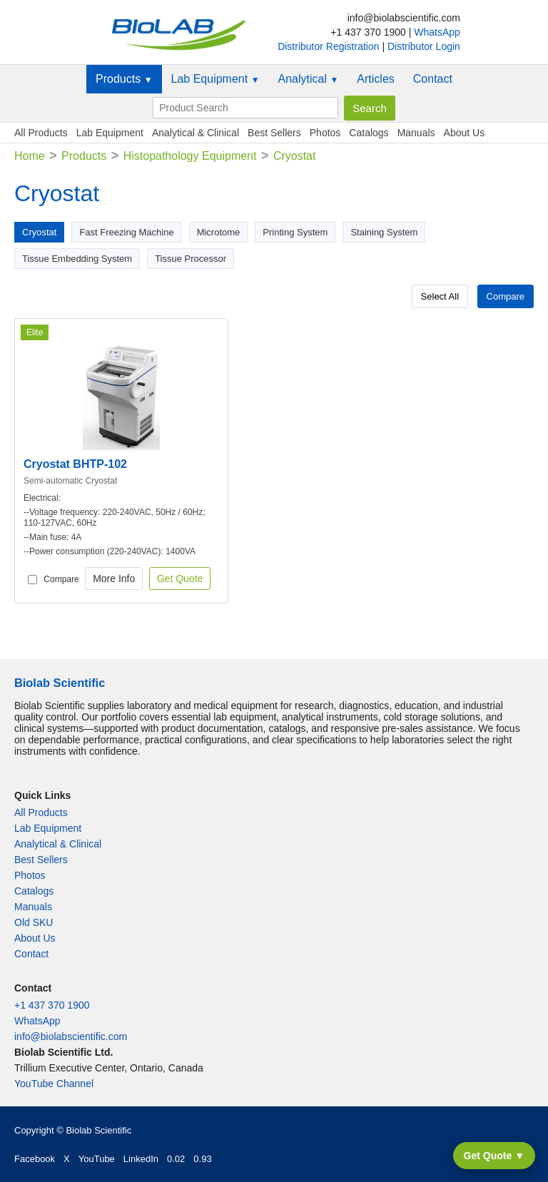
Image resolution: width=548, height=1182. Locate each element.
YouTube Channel (53, 1083)
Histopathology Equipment (190, 156)
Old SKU (33, 922)
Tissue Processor (190, 258)
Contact (432, 79)
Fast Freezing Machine (126, 232)
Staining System (383, 232)
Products (124, 79)
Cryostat (39, 232)
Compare (505, 296)
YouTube (96, 1158)
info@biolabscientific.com (70, 1036)
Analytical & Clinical (195, 132)
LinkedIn (140, 1158)
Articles (375, 79)
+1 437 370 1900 (52, 1005)
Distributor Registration (330, 46)
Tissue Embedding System (77, 258)
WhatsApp (437, 32)
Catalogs (368, 132)
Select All (440, 296)
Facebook (34, 1158)
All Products (41, 132)
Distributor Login (423, 46)
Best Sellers (274, 132)
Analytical (308, 79)
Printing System (295, 232)
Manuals (416, 132)
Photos (325, 132)
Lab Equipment (215, 79)
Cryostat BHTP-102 (75, 464)
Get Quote (180, 578)
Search (369, 108)
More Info (114, 578)
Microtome (218, 232)
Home (29, 156)
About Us (464, 132)
